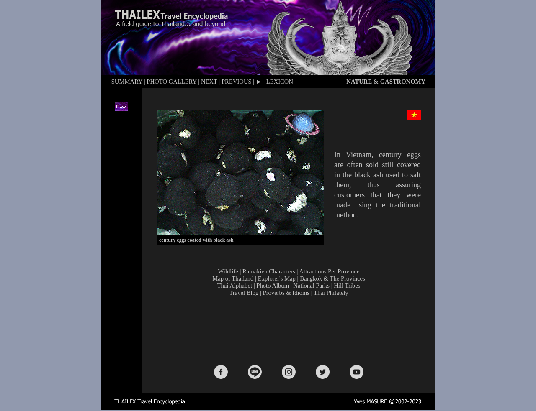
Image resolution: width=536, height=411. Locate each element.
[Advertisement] (291, 329)
